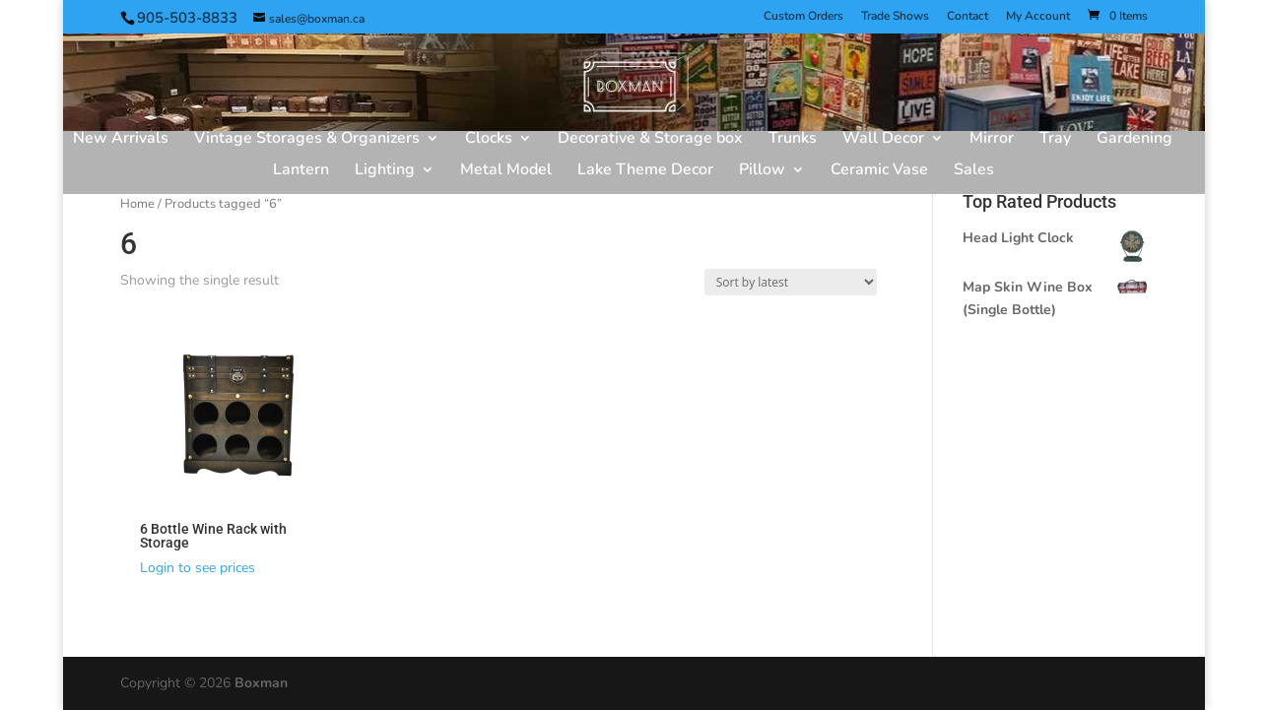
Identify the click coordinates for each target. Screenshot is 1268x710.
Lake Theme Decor (645, 171)
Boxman (261, 683)
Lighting (385, 171)
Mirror (991, 140)
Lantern (301, 171)
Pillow (762, 171)
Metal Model (506, 171)
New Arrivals (120, 140)
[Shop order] (790, 282)
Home (137, 204)
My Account (1038, 17)
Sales (974, 171)
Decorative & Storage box (650, 140)
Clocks (488, 140)
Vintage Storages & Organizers (307, 140)
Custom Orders (803, 17)
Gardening (1134, 140)
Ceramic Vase (879, 171)
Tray (1055, 140)
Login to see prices (197, 567)
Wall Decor (883, 140)
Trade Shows (895, 17)
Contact (967, 17)
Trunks (792, 140)
